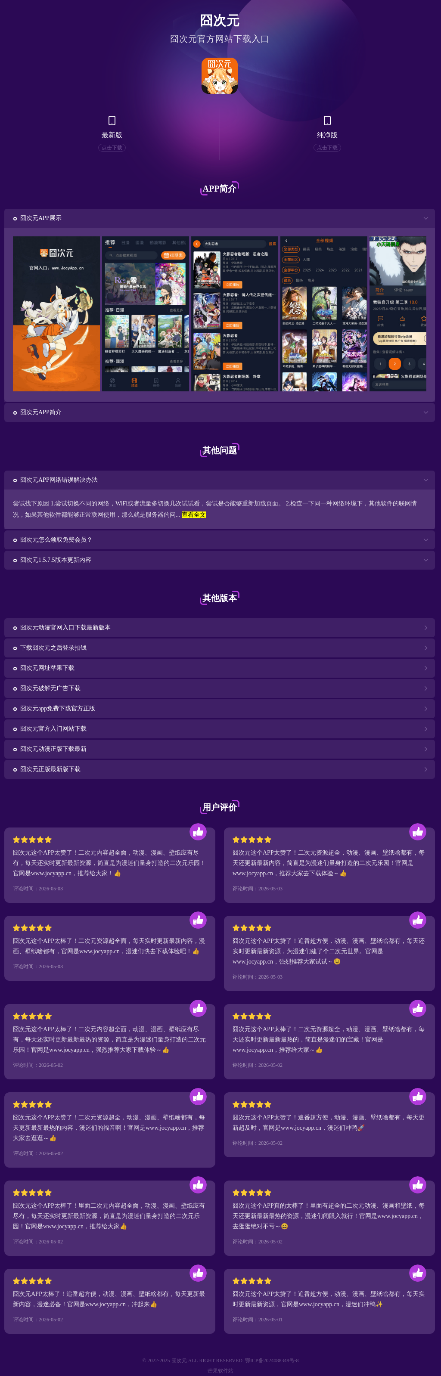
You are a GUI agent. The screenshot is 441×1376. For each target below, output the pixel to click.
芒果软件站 (220, 1371)
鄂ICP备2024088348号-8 (272, 1360)
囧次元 (220, 20)
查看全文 (194, 514)
